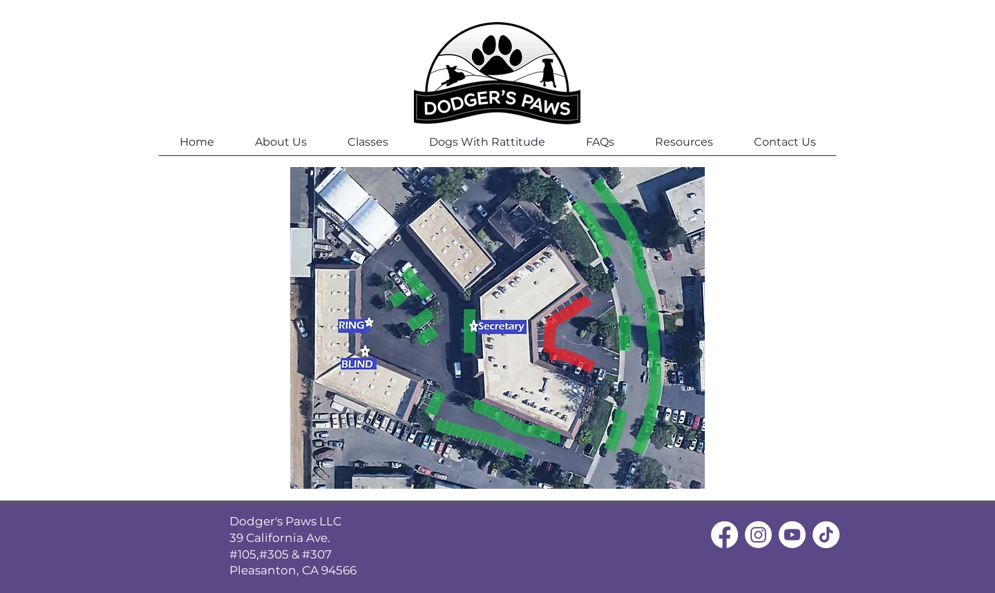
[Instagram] (758, 534)
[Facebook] (724, 534)
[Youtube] (792, 534)
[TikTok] (826, 534)
